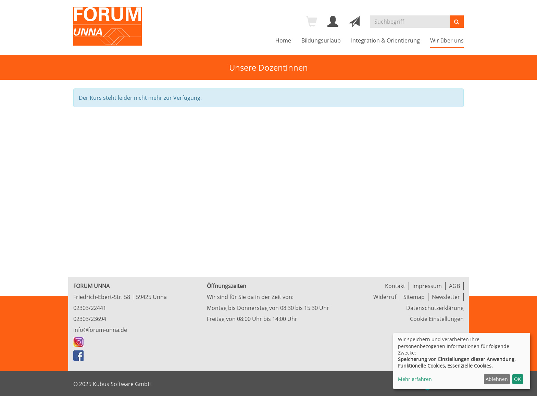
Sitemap (414, 297)
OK (517, 379)
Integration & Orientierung (385, 40)
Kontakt (395, 286)
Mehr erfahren (415, 379)
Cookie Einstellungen (437, 319)
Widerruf (384, 297)
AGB (454, 286)
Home (283, 40)
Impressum (427, 286)
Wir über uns (447, 40)
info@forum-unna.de (100, 330)
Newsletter (446, 297)
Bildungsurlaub (321, 40)
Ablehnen (497, 379)
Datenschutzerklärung (435, 308)
